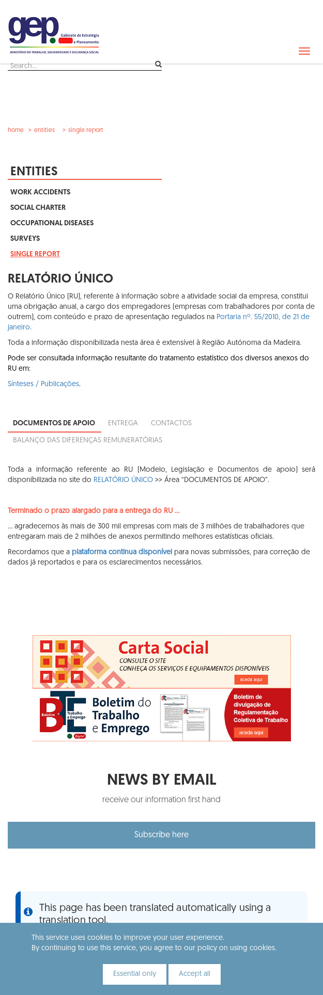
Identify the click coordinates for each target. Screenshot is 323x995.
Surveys (25, 239)
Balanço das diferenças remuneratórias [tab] (87, 440)
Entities (44, 130)
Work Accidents (40, 192)
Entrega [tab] (123, 423)
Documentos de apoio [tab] (54, 423)
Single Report (85, 130)
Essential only (134, 974)
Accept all (194, 974)
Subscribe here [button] (161, 835)
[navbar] (304, 51)
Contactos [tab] (171, 423)
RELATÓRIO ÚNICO (123, 480)
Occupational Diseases (52, 223)
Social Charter (38, 208)
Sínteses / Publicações (43, 384)
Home (16, 130)
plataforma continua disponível (122, 552)
